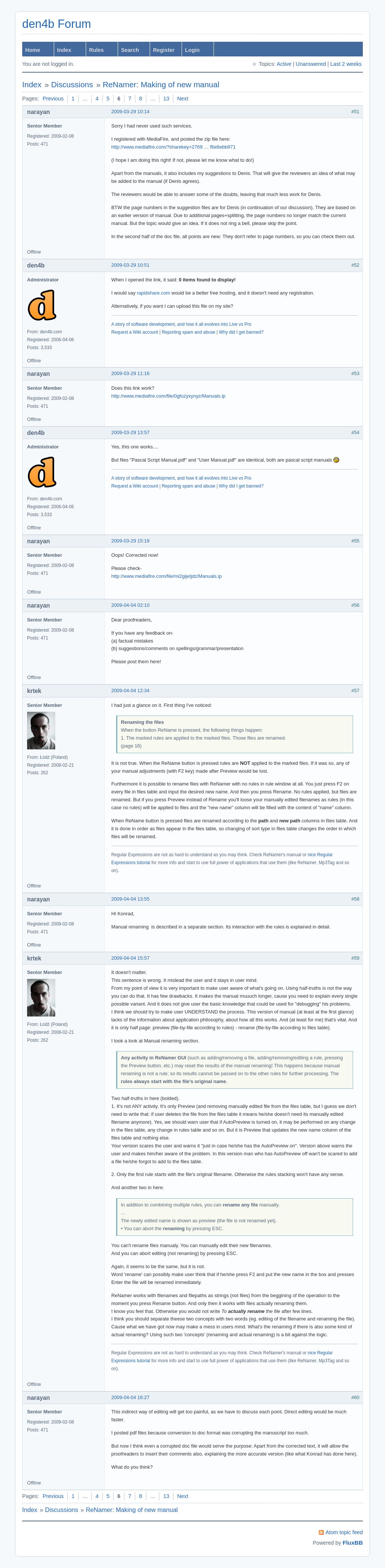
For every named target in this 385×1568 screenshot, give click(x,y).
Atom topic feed (344, 1532)
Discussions (72, 84)
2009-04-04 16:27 (130, 1397)
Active (284, 64)
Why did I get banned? (241, 332)
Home (32, 50)
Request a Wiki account (134, 332)
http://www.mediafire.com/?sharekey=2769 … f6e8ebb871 (173, 147)
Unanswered (311, 64)
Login (192, 50)
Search (130, 50)
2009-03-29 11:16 (130, 373)
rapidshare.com (153, 293)
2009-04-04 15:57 (130, 958)
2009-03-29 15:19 (130, 541)
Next (182, 99)
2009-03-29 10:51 (130, 265)
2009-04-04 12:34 (130, 690)
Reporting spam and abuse (188, 332)
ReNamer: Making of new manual (161, 84)
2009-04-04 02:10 (130, 605)
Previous (53, 99)
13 (166, 99)
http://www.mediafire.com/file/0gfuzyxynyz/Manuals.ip (168, 396)
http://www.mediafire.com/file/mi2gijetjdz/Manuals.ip (166, 576)
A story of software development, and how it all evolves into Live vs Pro (181, 324)
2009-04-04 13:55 (130, 899)
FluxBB (353, 1542)
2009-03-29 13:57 (130, 432)
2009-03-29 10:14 (130, 111)
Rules (96, 50)
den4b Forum (56, 23)
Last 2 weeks (346, 64)
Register (163, 50)
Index (64, 50)
